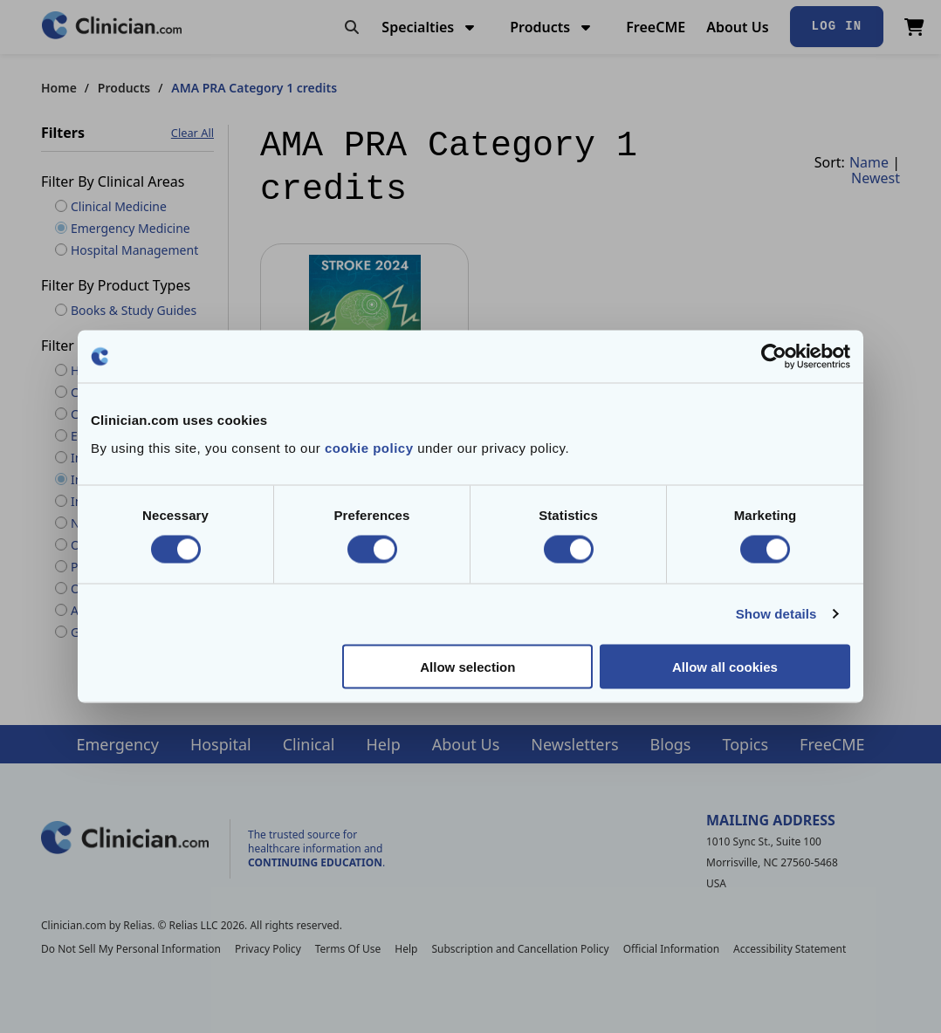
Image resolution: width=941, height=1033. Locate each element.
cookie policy (369, 447)
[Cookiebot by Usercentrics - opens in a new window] (773, 357)
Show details (776, 613)
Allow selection (467, 666)
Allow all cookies (725, 666)
